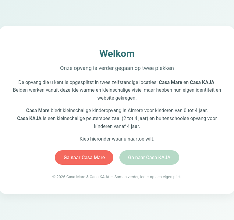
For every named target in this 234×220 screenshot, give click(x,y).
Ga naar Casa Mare (84, 157)
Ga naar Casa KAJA (149, 157)
